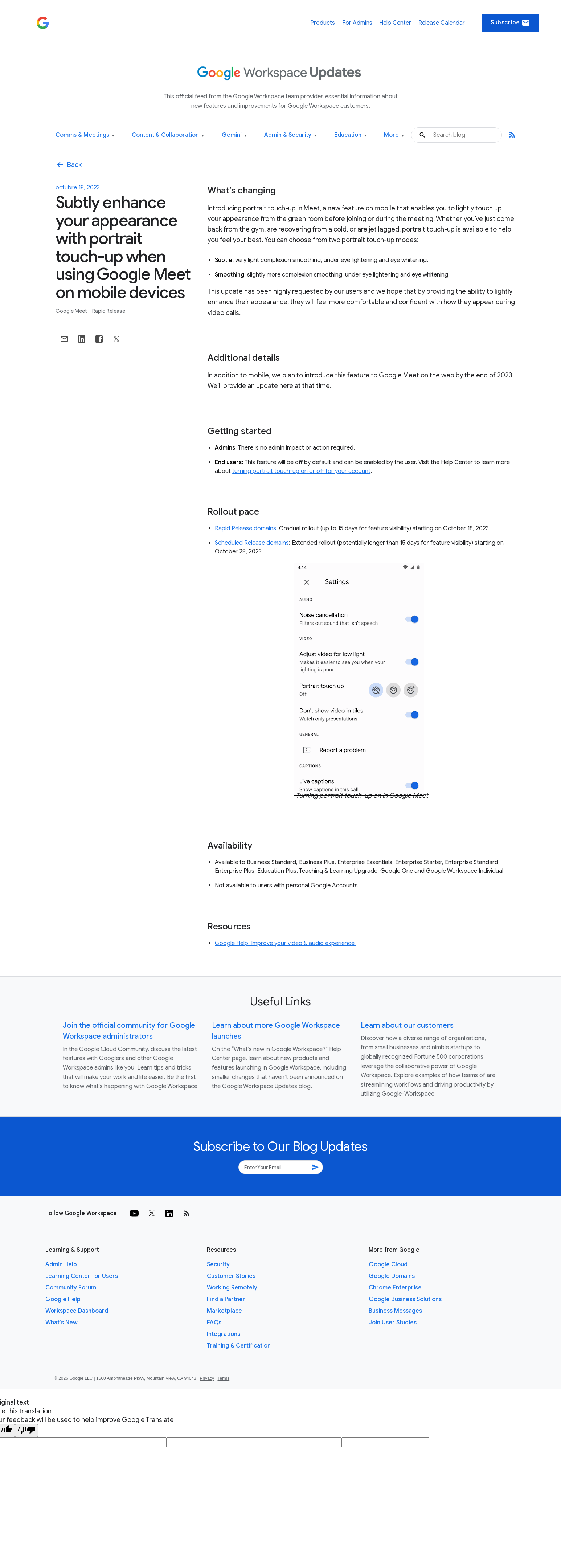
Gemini (234, 135)
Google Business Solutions (405, 1299)
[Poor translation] (26, 1430)
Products (322, 22)
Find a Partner (226, 1299)
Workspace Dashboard (76, 1311)
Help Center (395, 22)
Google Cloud (388, 1264)
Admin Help (61, 1264)
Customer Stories (231, 1276)
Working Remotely (232, 1287)
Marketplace (224, 1311)
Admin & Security (290, 135)
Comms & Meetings (85, 135)
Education (350, 135)
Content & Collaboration (168, 135)
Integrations (223, 1334)
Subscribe (510, 23)
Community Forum (70, 1287)
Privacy (207, 1378)
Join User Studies (393, 1322)
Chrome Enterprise (395, 1287)
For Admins (357, 22)
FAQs (214, 1322)
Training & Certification (239, 1345)
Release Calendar (441, 22)
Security (218, 1264)
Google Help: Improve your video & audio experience (285, 943)
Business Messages (395, 1311)
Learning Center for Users (81, 1276)
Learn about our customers (407, 1025)
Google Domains (392, 1276)
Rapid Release (108, 311)
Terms (223, 1378)
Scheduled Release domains (252, 543)
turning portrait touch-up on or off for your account (301, 471)
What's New (61, 1322)
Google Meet (72, 311)
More (394, 135)
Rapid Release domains (245, 528)
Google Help (63, 1299)
